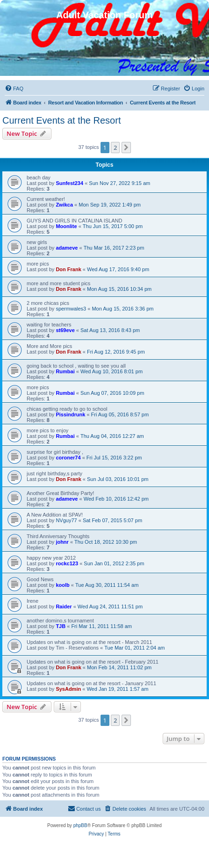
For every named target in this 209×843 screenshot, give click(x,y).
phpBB (80, 825)
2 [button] (115, 147)
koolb (62, 585)
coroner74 (68, 457)
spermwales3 (71, 308)
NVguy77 (66, 520)
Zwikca (64, 204)
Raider (64, 606)
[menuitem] (14, 88)
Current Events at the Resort (61, 120)
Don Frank (68, 269)
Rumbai (65, 371)
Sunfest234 (69, 183)
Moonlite (66, 226)
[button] (126, 147)
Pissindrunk (70, 414)
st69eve (65, 330)
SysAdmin (68, 689)
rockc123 (67, 563)
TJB (60, 626)
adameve (67, 248)
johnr (62, 542)
